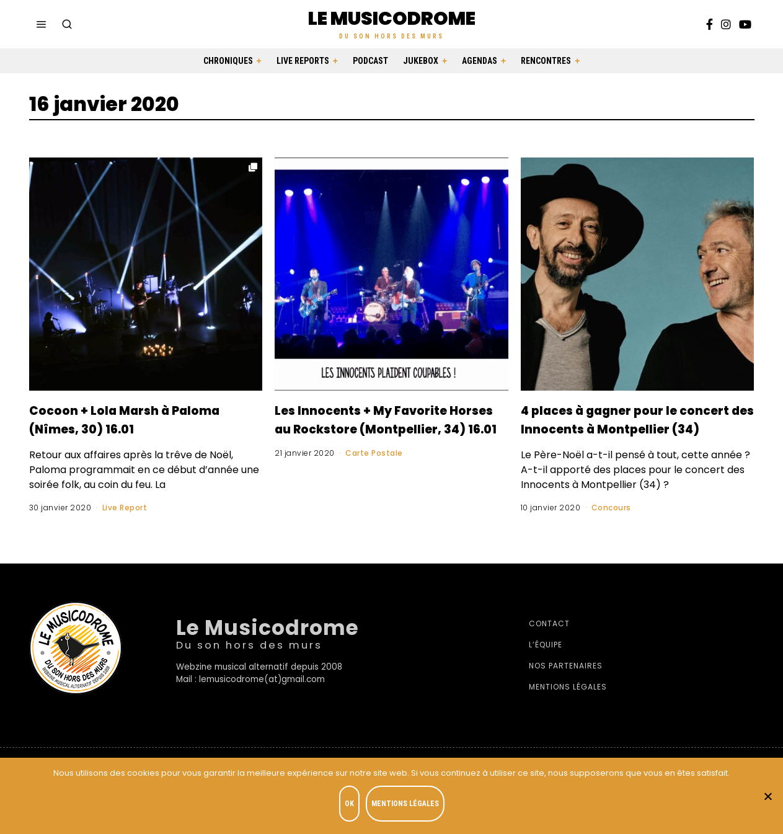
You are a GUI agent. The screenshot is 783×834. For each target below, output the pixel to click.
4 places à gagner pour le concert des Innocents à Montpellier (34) (626, 428)
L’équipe (545, 663)
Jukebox (420, 61)
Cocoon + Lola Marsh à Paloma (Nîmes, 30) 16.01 (133, 418)
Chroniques (228, 61)
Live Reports (302, 61)
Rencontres (546, 61)
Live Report (125, 507)
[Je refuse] (767, 797)
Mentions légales (568, 705)
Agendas (479, 61)
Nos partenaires (566, 684)
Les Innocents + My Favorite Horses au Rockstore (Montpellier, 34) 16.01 (390, 428)
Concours (611, 526)
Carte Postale (374, 471)
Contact (549, 642)
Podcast (370, 61)
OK (352, 806)
